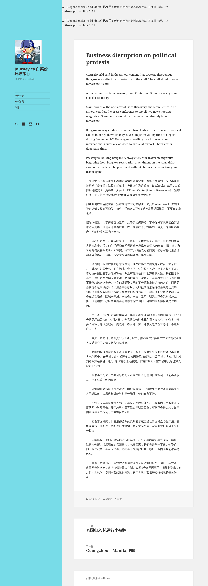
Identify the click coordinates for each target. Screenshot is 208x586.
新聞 (119, 498)
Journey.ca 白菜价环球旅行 (31, 71)
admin (108, 498)
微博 (17, 107)
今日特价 (19, 95)
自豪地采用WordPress (98, 578)
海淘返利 (19, 101)
